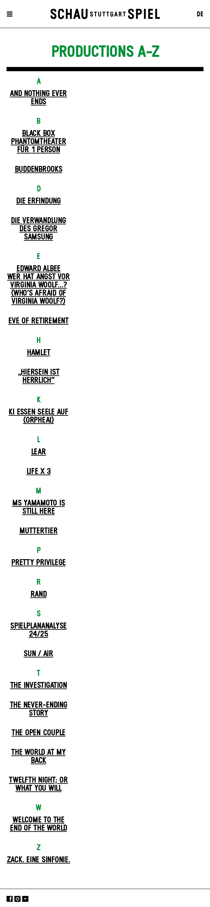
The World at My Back (38, 756)
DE (200, 14)
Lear (38, 452)
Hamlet (38, 352)
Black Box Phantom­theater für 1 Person (38, 141)
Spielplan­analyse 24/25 (38, 630)
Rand (38, 594)
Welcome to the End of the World (38, 824)
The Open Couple (38, 733)
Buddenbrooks (38, 169)
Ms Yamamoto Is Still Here (38, 507)
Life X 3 (38, 471)
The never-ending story (38, 709)
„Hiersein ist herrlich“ (38, 376)
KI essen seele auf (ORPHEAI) (38, 416)
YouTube (25, 899)
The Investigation (38, 685)
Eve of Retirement (38, 321)
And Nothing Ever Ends (38, 97)
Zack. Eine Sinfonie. (38, 860)
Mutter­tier (38, 531)
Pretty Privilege (38, 563)
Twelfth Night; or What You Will (38, 784)
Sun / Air (38, 654)
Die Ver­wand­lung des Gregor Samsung (38, 229)
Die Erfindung (38, 201)
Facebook (10, 899)
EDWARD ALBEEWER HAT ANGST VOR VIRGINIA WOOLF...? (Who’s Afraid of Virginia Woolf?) (38, 285)
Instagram (17, 899)
